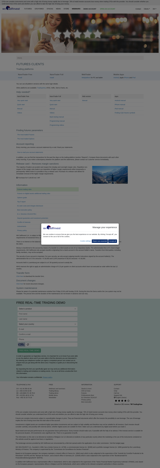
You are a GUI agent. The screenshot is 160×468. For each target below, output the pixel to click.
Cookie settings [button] (85, 241)
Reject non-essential (100, 241)
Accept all (112, 241)
